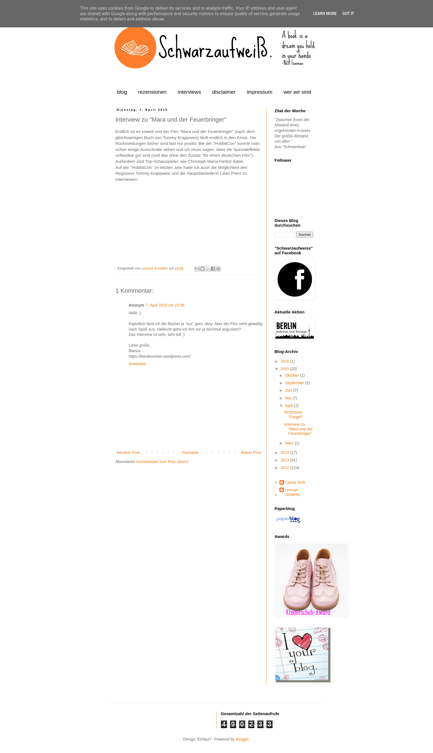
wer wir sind (297, 92)
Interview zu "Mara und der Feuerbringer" (298, 429)
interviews (189, 92)
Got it (348, 13)
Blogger (242, 739)
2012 (285, 468)
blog (122, 92)
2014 (285, 452)
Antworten (137, 364)
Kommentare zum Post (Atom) (162, 461)
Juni (289, 390)
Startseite (190, 452)
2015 (285, 369)
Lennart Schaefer (155, 268)
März (290, 443)
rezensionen (152, 92)
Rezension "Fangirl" (293, 414)
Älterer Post (251, 452)
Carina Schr (295, 482)
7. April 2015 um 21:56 (165, 305)
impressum (259, 92)
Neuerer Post (128, 452)
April (289, 405)
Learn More (325, 13)
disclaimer (224, 92)
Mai (288, 398)
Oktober (292, 375)
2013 (285, 460)
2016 (285, 361)
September (295, 383)
